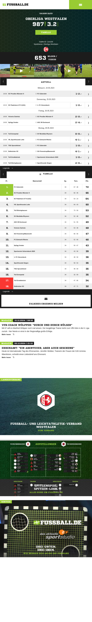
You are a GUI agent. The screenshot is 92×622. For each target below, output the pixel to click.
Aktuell (46, 82)
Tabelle (46, 32)
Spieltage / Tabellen (88, 81)
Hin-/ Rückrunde (88, 174)
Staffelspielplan (3, 81)
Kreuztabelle (3, 174)
